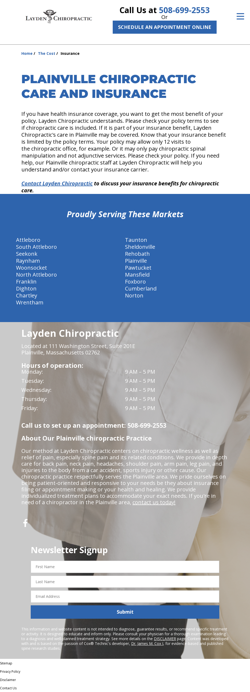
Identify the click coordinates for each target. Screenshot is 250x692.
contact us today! (153, 502)
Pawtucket (138, 267)
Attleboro (28, 239)
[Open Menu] (240, 16)
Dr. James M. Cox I (147, 643)
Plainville (136, 260)
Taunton (136, 239)
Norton (134, 295)
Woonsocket (31, 267)
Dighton (26, 288)
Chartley (26, 295)
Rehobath (137, 253)
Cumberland (141, 288)
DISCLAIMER (165, 638)
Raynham (28, 260)
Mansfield (137, 274)
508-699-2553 (184, 10)
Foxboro (135, 281)
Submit (125, 612)
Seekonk (26, 253)
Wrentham (29, 302)
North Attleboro (36, 274)
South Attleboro (36, 246)
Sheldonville (140, 246)
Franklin (26, 281)
